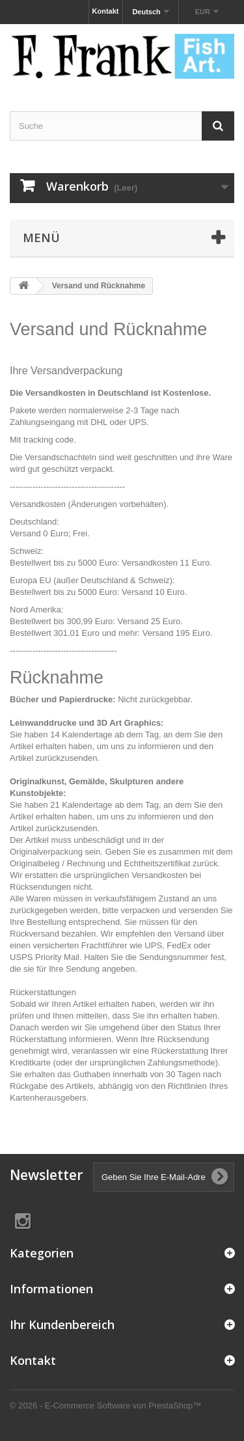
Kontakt (105, 11)
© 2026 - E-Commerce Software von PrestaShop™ (105, 1405)
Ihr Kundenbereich (62, 1324)
